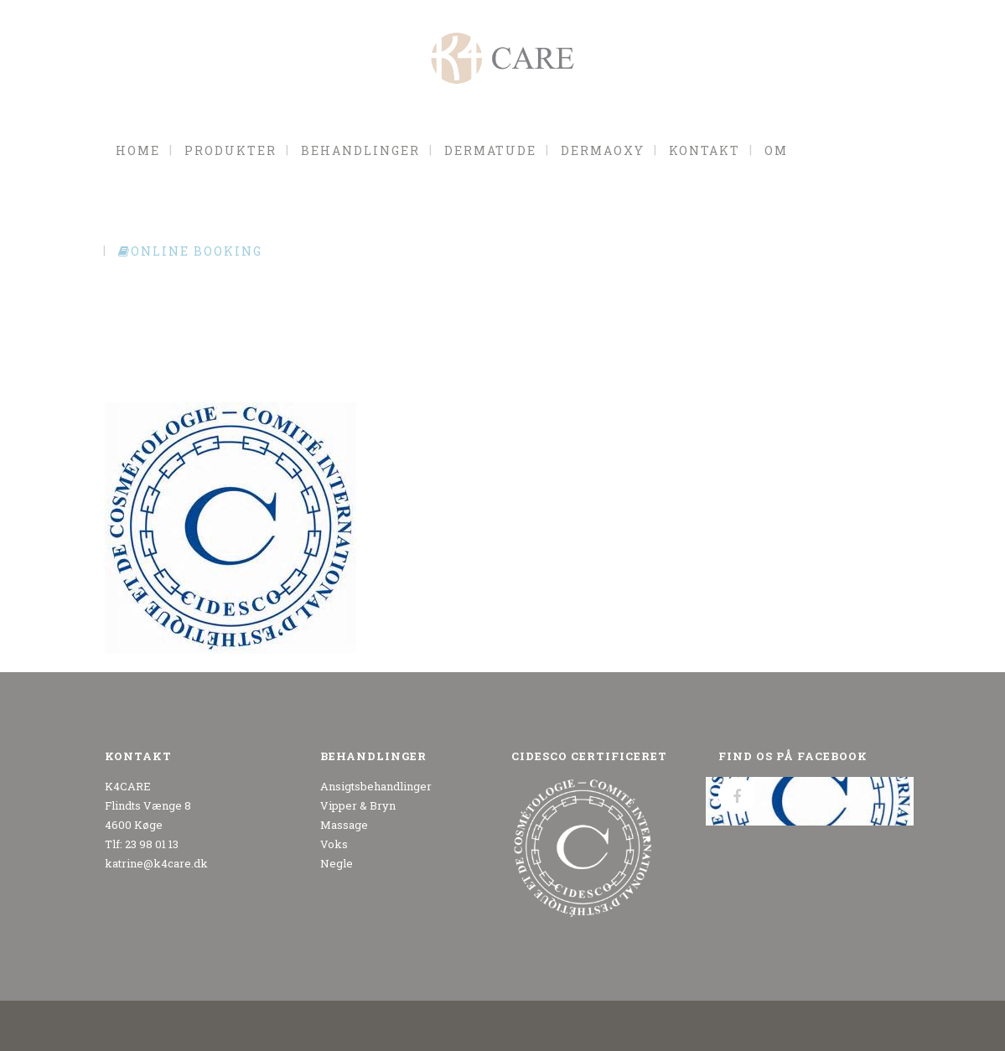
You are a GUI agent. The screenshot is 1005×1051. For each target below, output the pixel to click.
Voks (334, 844)
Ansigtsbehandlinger (376, 786)
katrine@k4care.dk (156, 863)
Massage (344, 824)
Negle (336, 863)
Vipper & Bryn (358, 805)
